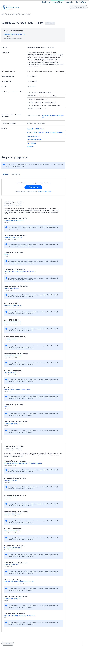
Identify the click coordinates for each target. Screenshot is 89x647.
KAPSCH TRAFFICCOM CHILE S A (12, 373)
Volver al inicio (78, 7)
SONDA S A (6, 254)
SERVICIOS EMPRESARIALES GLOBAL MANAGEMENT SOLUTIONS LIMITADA (23, 463)
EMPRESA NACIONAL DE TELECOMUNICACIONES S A (17, 390)
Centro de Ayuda (81, 2)
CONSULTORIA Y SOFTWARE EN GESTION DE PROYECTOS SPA (19, 271)
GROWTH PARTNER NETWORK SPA (13, 237)
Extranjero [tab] (16, 174)
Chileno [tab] (6, 174)
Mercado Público (58, 2)
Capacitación (69, 2)
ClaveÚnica (33, 187)
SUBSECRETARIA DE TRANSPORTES (14, 34)
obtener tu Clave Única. (44, 191)
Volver (8, 643)
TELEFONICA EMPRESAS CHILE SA (12, 305)
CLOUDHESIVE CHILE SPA (10, 339)
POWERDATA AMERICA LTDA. (11, 288)
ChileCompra (46, 2)
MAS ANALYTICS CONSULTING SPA (12, 548)
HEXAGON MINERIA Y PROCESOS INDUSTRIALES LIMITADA (19, 581)
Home (3, 14)
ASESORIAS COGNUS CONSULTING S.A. (14, 220)
